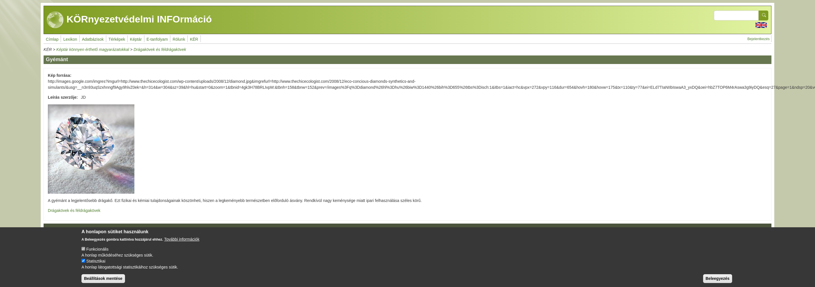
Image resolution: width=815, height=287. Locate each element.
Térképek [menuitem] (116, 39)
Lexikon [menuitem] (70, 39)
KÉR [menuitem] (194, 39)
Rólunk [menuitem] (179, 39)
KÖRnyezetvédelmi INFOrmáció (129, 19)
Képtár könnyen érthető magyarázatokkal (92, 49)
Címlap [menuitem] (52, 39)
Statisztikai (95, 265)
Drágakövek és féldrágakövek (160, 49)
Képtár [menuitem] (136, 39)
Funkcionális (97, 253)
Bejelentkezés (758, 39)
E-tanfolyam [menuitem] (157, 39)
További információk (181, 243)
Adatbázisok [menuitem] (93, 39)
